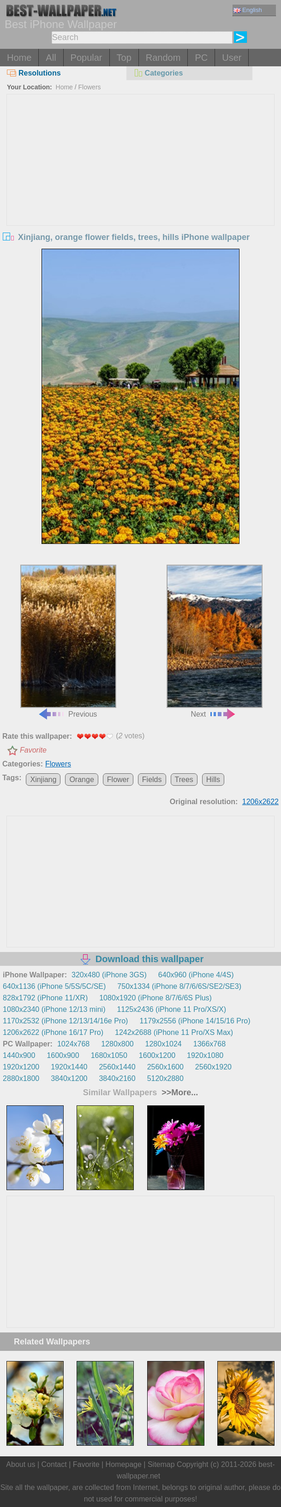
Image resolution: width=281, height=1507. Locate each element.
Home (19, 58)
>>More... (178, 1092)
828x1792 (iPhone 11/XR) (45, 998)
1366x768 (209, 1044)
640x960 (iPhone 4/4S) (196, 975)
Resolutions (34, 73)
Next (215, 641)
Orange (81, 779)
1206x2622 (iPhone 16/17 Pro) (53, 1032)
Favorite (33, 750)
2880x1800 (21, 1078)
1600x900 (63, 1055)
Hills (213, 779)
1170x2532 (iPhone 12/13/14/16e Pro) (65, 1021)
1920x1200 (21, 1067)
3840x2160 (117, 1078)
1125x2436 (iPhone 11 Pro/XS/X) (171, 1009)
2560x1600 (165, 1067)
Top (124, 58)
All (51, 58)
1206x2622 (260, 802)
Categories (158, 73)
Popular (86, 58)
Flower (118, 779)
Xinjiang (43, 779)
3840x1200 (69, 1078)
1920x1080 (205, 1055)
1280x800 (117, 1044)
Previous (68, 641)
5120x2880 (165, 1078)
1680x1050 (109, 1055)
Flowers (89, 87)
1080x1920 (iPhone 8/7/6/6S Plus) (155, 998)
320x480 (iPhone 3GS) (109, 975)
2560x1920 (213, 1067)
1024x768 (73, 1044)
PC (201, 58)
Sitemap (161, 1464)
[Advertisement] (140, 163)
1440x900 (19, 1055)
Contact (54, 1464)
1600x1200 (157, 1055)
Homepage (124, 1464)
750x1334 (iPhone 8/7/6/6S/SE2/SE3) (179, 986)
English (247, 9)
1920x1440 (69, 1067)
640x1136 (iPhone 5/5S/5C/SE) (54, 986)
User (231, 58)
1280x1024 (163, 1044)
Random (163, 58)
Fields (152, 779)
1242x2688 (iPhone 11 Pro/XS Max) (174, 1032)
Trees (184, 779)
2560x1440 (117, 1067)
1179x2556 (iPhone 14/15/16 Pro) (194, 1021)
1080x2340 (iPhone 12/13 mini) (54, 1009)
